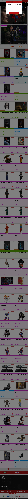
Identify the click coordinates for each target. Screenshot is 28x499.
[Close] (21, 2)
